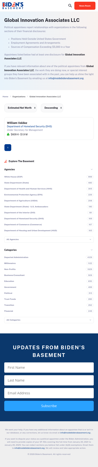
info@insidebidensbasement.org (66, 78)
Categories (10, 250)
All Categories (13, 320)
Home (5, 96)
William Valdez (17, 123)
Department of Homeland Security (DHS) (29, 126)
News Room (85, 6)
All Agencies (12, 239)
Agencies (9, 169)
